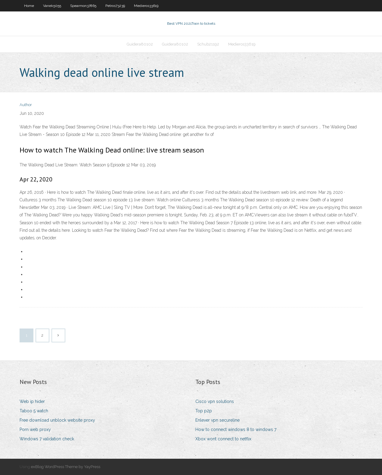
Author (26, 104)
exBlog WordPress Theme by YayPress (65, 466)
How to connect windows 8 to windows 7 (235, 429)
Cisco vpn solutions (214, 401)
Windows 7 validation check (47, 438)
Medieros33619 (146, 6)
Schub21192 (208, 44)
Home (29, 6)
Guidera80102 (140, 44)
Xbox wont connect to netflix (223, 438)
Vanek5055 (52, 6)
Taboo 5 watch (34, 410)
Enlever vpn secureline (217, 420)
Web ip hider (32, 401)
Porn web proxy (35, 429)
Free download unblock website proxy (57, 420)
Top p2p (203, 410)
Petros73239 (115, 6)
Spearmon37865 (83, 6)
